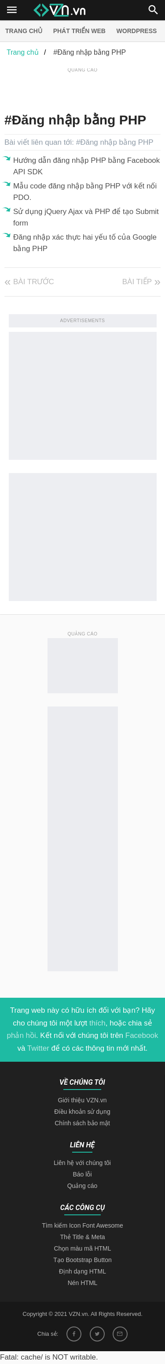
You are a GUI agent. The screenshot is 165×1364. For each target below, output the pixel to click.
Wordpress (137, 30)
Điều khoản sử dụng (82, 1111)
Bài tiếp (137, 282)
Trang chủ (23, 30)
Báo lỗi (82, 1174)
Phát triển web (79, 30)
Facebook (141, 1035)
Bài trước (33, 282)
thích (97, 1023)
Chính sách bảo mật (82, 1123)
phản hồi (21, 1035)
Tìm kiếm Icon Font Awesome (82, 1225)
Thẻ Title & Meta (82, 1236)
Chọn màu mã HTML (82, 1248)
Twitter (38, 1048)
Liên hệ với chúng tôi (82, 1162)
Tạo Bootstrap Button (82, 1259)
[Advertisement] (84, 86)
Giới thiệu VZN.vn (82, 1100)
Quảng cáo (82, 1185)
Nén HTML (83, 1282)
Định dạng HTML (82, 1271)
